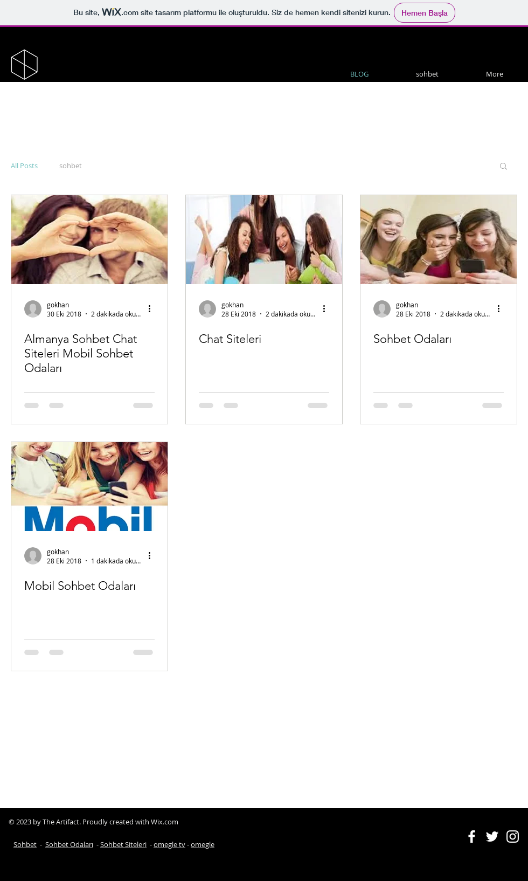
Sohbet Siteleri (123, 844)
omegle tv (169, 844)
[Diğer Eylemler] (153, 308)
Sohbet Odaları (69, 844)
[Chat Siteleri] (264, 239)
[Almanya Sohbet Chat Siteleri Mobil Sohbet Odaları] (89, 239)
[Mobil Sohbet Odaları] (89, 486)
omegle (202, 844)
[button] (503, 167)
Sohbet (25, 844)
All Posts (24, 165)
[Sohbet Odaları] (438, 239)
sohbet (70, 165)
